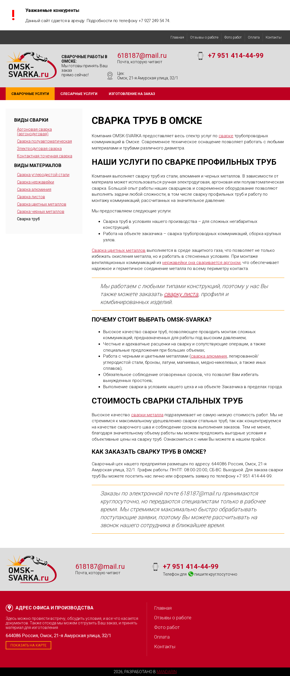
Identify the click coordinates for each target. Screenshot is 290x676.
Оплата (254, 37)
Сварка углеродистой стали (43, 174)
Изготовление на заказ (132, 94)
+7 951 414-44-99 (236, 56)
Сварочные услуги (30, 94)
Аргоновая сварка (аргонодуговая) (34, 131)
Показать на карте (28, 645)
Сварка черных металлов (40, 211)
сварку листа (181, 294)
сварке (226, 135)
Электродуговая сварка (39, 148)
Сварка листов (31, 197)
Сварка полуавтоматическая (44, 141)
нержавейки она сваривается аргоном (201, 262)
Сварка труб (28, 219)
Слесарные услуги (78, 94)
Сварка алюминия (34, 189)
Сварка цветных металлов (41, 204)
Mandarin (167, 671)
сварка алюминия (209, 356)
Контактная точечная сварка (44, 156)
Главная (177, 37)
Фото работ (233, 37)
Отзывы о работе (204, 37)
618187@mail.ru (142, 56)
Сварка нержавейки (35, 182)
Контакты (274, 37)
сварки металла (147, 414)
